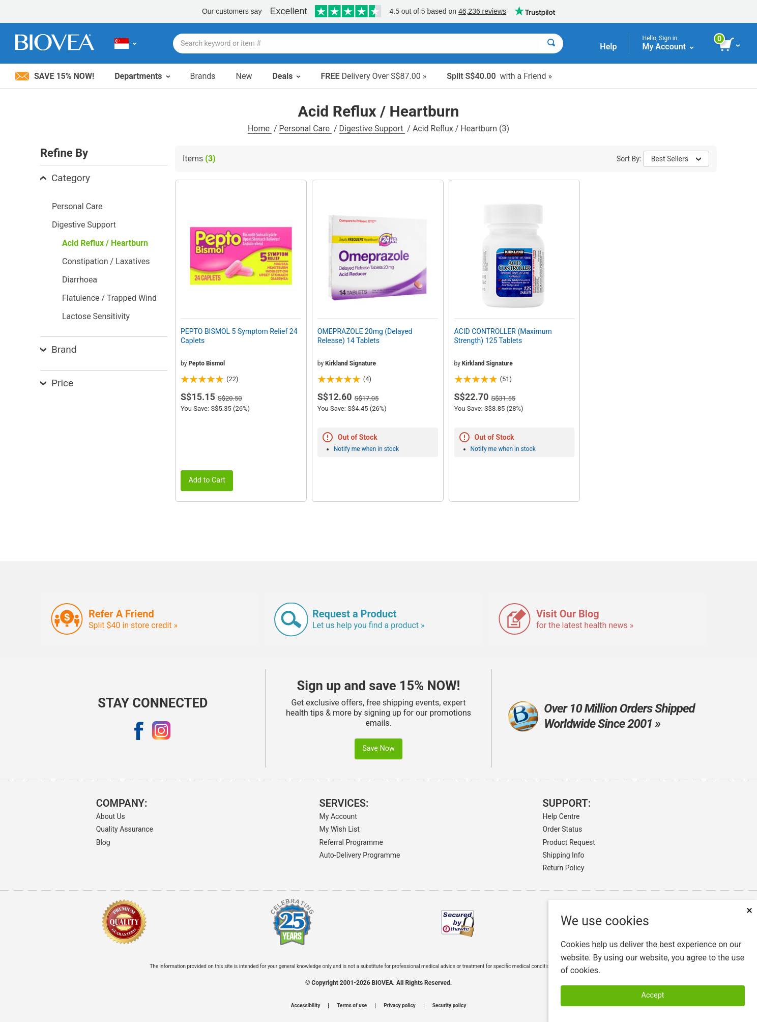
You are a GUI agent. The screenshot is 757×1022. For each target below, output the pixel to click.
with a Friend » (499, 76)
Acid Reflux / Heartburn (105, 243)
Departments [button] (141, 76)
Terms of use (352, 1005)
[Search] (551, 43)
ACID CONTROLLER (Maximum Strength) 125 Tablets (503, 336)
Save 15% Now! (54, 76)
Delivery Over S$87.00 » (373, 76)
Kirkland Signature (350, 363)
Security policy (449, 1005)
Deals (286, 76)
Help (608, 46)
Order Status (563, 829)
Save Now (378, 748)
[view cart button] (730, 45)
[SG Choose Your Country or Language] (125, 43)
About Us (110, 816)
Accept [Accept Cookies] (653, 995)
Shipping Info (564, 855)
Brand (58, 349)
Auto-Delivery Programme (359, 855)
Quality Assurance (124, 829)
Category (65, 178)
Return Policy (564, 868)
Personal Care (305, 128)
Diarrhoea (79, 280)
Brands (203, 76)
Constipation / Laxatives (106, 261)
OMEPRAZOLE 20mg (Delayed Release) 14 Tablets (365, 336)
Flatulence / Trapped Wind (109, 298)
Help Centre (561, 816)
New (244, 76)
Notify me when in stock (366, 448)
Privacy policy (400, 1005)
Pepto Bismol (206, 363)
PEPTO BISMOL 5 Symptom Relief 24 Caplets (239, 336)
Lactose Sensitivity (96, 316)
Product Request (569, 842)
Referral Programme (351, 842)
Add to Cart (206, 480)
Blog (103, 842)
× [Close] (749, 910)
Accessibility (305, 1005)
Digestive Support (372, 128)
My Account (338, 816)
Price (56, 383)
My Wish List (339, 829)
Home (260, 128)
